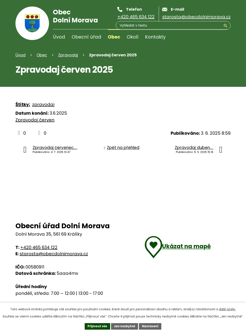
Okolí (132, 37)
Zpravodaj (68, 55)
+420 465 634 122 (38, 247)
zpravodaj (43, 104)
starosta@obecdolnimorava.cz (54, 254)
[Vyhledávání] (207, 38)
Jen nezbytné (124, 326)
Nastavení (151, 326)
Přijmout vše (96, 326)
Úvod (59, 37)
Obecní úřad (86, 37)
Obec (114, 37)
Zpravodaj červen (34, 120)
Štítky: (22, 104)
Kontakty (155, 37)
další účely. (227, 309)
